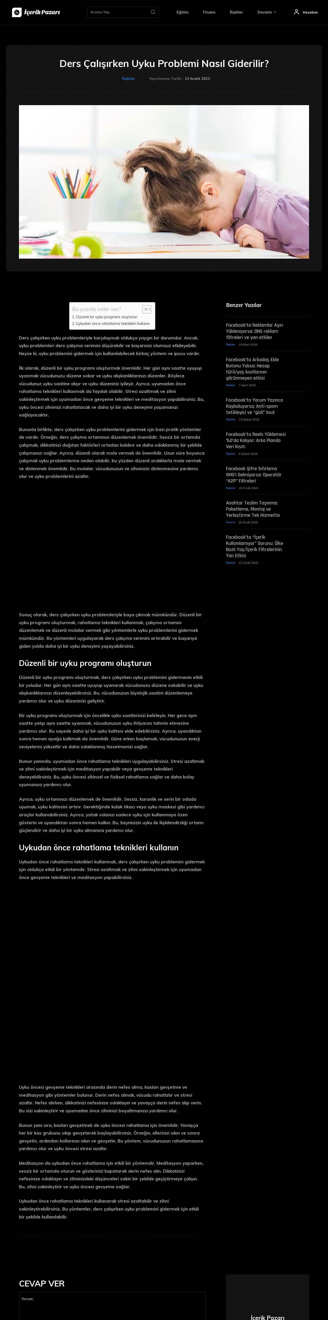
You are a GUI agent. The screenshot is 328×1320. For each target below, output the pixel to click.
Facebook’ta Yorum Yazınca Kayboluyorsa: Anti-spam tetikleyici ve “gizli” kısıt (254, 407)
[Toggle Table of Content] (144, 309)
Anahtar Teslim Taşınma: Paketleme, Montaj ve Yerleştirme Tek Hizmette (253, 511)
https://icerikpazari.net (268, 1213)
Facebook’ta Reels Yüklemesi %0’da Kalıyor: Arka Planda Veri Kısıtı (256, 441)
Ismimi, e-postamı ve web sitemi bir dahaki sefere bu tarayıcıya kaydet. (77, 1246)
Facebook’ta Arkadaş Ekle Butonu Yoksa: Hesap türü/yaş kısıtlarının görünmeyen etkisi (252, 369)
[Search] (153, 12)
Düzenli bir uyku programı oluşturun (106, 316)
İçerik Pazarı (267, 1203)
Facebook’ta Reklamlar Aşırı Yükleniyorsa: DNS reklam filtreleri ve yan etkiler (254, 332)
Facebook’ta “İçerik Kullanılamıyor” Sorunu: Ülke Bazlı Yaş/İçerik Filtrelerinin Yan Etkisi (254, 548)
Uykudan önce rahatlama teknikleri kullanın (113, 323)
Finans (230, 524)
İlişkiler (128, 78)
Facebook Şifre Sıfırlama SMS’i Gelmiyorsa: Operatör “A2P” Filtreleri (254, 476)
